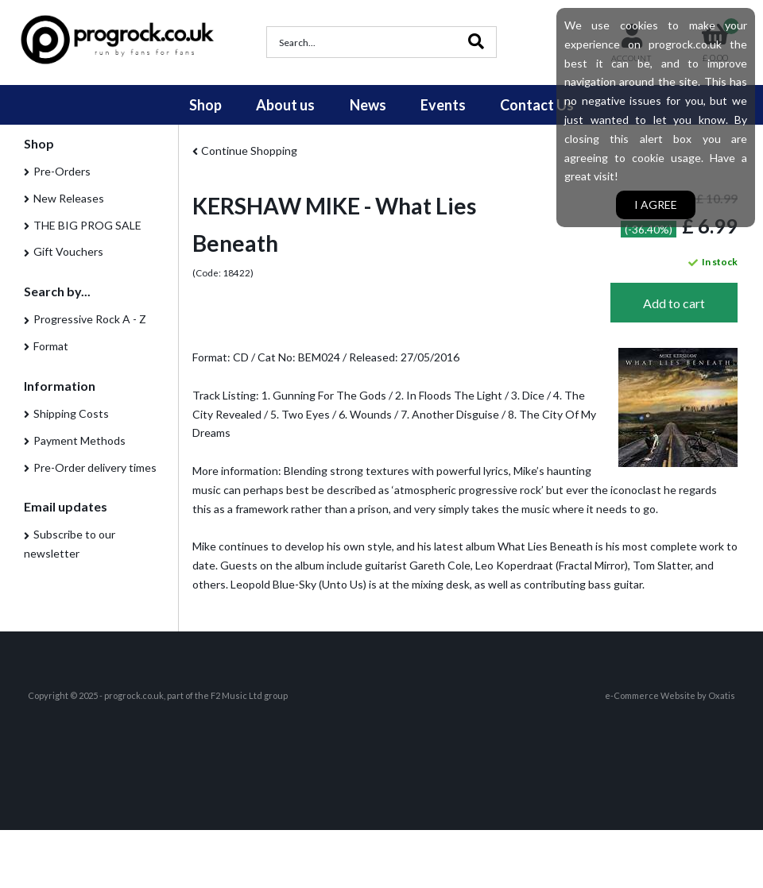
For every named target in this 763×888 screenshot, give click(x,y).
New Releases (68, 198)
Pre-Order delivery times (95, 467)
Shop (205, 105)
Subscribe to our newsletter (69, 543)
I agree (655, 204)
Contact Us (537, 105)
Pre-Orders (62, 171)
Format (50, 346)
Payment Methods (79, 440)
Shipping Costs (71, 413)
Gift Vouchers (68, 251)
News (368, 105)
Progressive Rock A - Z (89, 319)
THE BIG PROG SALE (87, 225)
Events (443, 105)
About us (285, 105)
